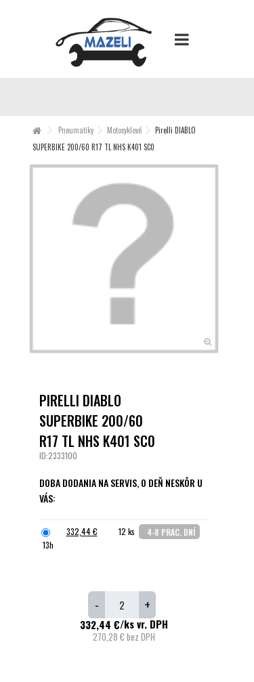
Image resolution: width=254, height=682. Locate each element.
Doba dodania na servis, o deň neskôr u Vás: (121, 490)
